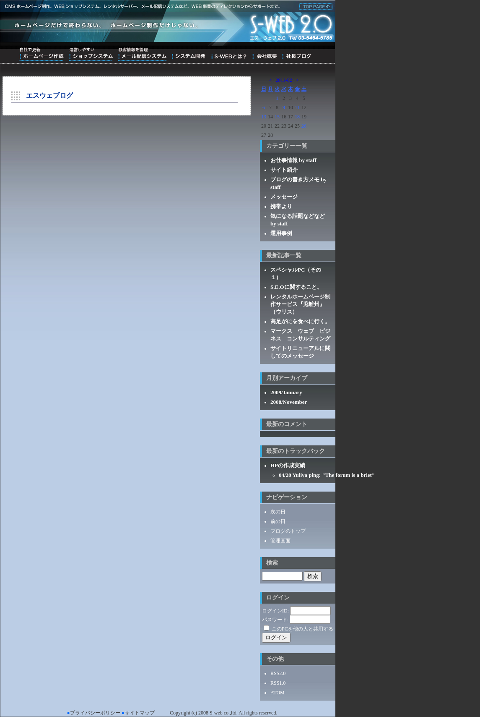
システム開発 (188, 54)
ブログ (296, 54)
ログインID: (275, 611)
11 (297, 107)
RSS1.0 (277, 683)
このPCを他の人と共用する (302, 629)
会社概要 (264, 54)
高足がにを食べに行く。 (300, 321)
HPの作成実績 (287, 465)
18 (297, 117)
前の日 (277, 521)
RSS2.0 (277, 673)
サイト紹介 (284, 170)
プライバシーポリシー (95, 713)
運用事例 (281, 233)
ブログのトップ (288, 531)
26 (303, 126)
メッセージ (284, 197)
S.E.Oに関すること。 (296, 287)
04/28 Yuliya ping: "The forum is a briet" (327, 475)
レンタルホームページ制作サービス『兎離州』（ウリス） (300, 304)
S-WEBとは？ (228, 54)
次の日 (277, 512)
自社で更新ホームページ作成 (41, 54)
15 (277, 117)
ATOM (277, 693)
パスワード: (275, 620)
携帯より (281, 206)
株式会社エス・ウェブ (314, 6)
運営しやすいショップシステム (90, 54)
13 (263, 117)
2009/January (286, 392)
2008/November (288, 402)
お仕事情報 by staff (293, 160)
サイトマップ (140, 713)
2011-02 (283, 80)
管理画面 (280, 541)
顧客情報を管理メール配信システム (142, 54)
